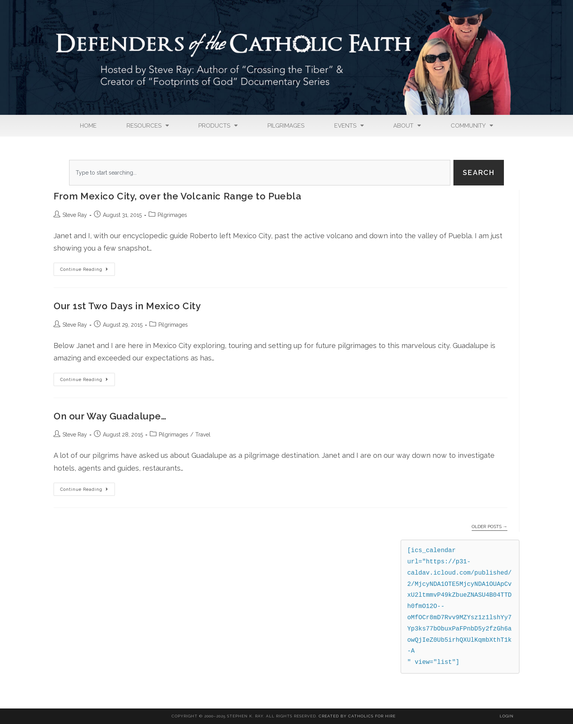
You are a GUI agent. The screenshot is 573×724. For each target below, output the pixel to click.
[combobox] (259, 172)
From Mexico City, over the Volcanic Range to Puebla (178, 196)
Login (507, 716)
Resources (148, 125)
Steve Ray (75, 215)
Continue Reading (87, 267)
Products (218, 125)
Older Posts (489, 526)
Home (88, 125)
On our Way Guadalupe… (110, 416)
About (407, 125)
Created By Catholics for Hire (357, 716)
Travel (202, 434)
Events (349, 125)
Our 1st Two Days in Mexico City (127, 306)
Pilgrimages (285, 125)
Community (472, 125)
